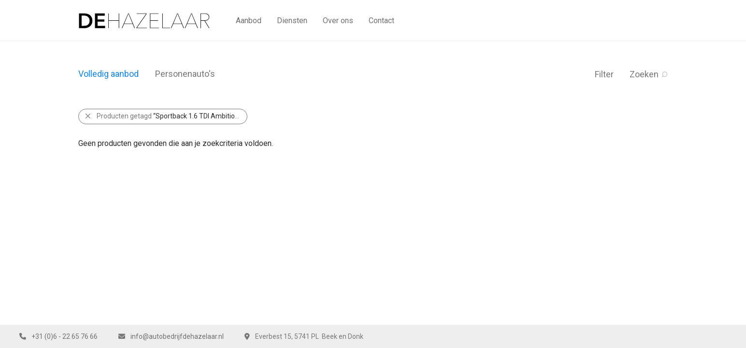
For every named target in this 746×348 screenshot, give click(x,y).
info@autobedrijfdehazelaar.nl (177, 336)
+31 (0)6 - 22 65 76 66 (64, 336)
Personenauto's (185, 74)
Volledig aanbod (108, 74)
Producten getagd (172, 116)
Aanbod (248, 20)
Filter (604, 74)
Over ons (338, 20)
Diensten (292, 20)
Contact (381, 20)
